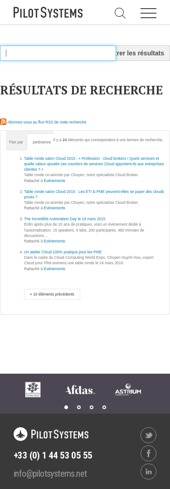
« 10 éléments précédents (52, 294)
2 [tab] (79, 407)
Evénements (54, 180)
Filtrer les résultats (135, 53)
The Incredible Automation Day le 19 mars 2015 (65, 219)
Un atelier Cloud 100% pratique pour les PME (63, 252)
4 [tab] (104, 407)
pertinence (42, 142)
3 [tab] (91, 407)
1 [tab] (66, 407)
